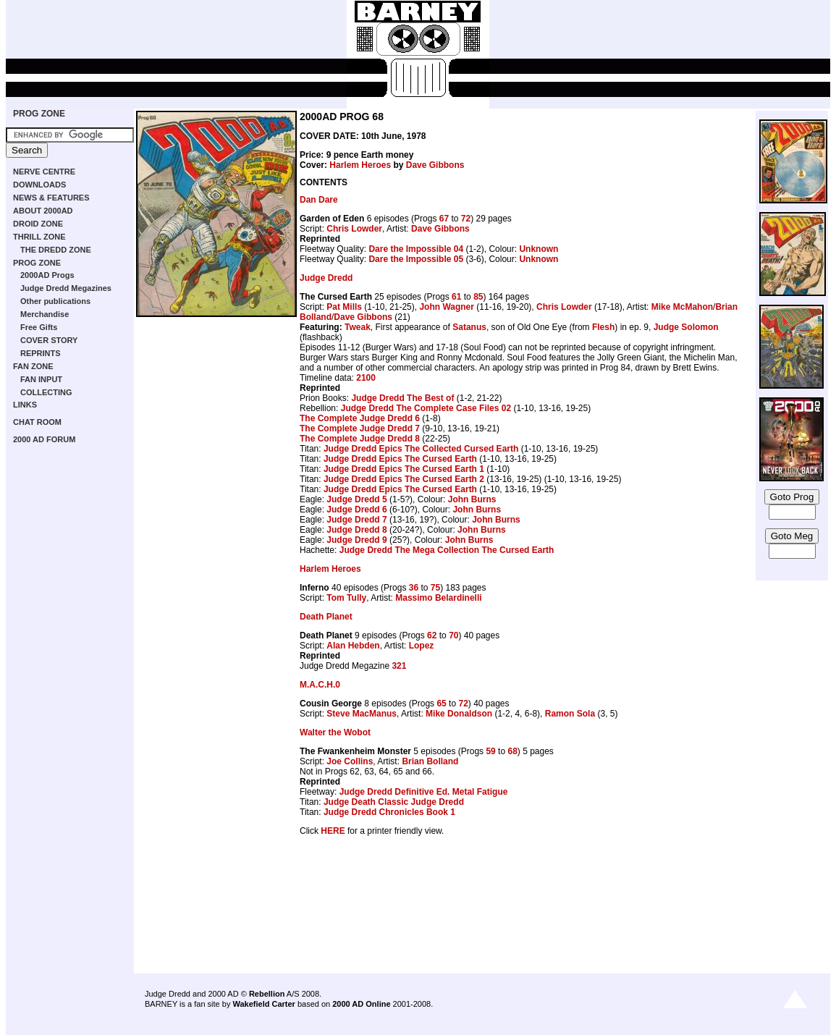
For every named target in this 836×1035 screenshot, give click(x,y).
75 (435, 588)
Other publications (55, 301)
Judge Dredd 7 (356, 520)
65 (441, 703)
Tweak (358, 327)
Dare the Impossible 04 (415, 249)
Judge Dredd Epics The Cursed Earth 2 (404, 479)
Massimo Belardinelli (438, 598)
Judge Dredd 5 (356, 499)
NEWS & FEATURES (51, 197)
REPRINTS (40, 353)
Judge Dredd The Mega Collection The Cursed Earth (446, 550)
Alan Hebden (352, 646)
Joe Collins (349, 761)
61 (456, 297)
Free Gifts (38, 327)
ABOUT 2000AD (43, 210)
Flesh (603, 327)
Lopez (421, 646)
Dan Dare (319, 200)
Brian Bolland (430, 761)
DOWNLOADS (39, 184)
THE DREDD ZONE (55, 249)
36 (413, 588)
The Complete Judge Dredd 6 (360, 418)
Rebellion (267, 993)
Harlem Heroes (360, 165)
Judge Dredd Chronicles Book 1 (389, 812)
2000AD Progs (47, 275)
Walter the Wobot (335, 732)
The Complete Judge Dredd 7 (360, 428)
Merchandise (44, 314)
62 (431, 635)
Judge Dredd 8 (356, 530)
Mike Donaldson (459, 714)
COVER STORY (48, 340)
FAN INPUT (41, 379)
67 (444, 219)
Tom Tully (346, 598)
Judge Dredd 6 (356, 509)
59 (490, 751)
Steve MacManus (361, 714)
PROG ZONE (39, 114)
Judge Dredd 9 (356, 540)
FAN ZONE (33, 366)
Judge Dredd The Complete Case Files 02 (426, 408)
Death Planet (326, 617)
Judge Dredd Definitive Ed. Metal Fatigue (423, 792)
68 (512, 751)
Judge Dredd (326, 278)
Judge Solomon (686, 327)
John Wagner (446, 307)
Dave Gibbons (435, 165)
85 (478, 297)
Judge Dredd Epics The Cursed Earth (400, 459)
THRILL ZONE (39, 236)
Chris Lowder (354, 229)
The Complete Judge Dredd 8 (360, 439)
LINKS (25, 404)
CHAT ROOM (37, 422)
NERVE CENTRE (44, 171)
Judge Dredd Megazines (65, 288)
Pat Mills (344, 307)
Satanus (469, 327)
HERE (333, 831)
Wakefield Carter (263, 1004)
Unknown (538, 249)
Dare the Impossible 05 (415, 259)
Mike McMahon (682, 307)
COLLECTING (46, 392)
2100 (366, 378)
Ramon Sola (570, 714)
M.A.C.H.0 (320, 685)
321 (399, 666)
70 (453, 635)
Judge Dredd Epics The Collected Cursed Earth (421, 449)
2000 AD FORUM (44, 439)
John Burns (472, 499)
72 (465, 219)
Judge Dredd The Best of (402, 398)
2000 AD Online (361, 1004)
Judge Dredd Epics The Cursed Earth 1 (404, 469)
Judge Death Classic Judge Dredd (394, 802)
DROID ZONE (38, 223)
